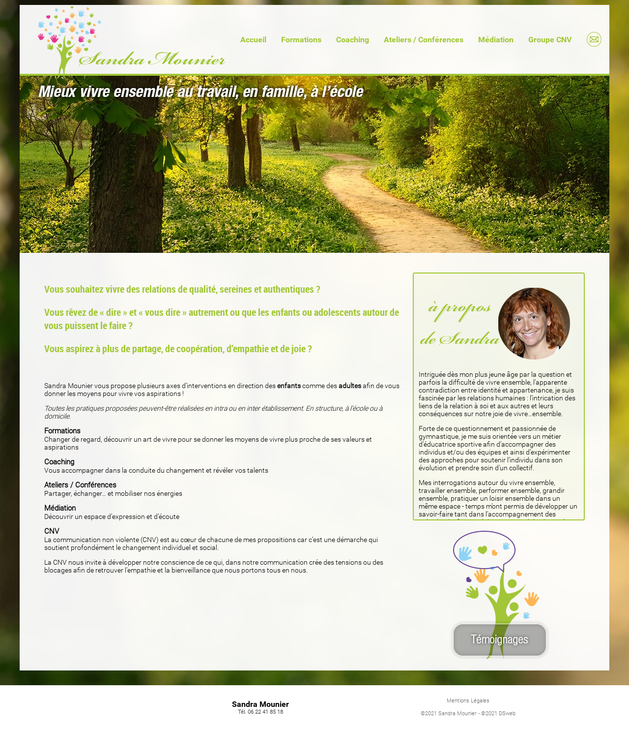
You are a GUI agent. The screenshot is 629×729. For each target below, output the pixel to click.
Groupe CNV (550, 39)
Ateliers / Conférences (423, 39)
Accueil (253, 39)
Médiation (496, 39)
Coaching (352, 39)
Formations (301, 39)
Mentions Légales (468, 701)
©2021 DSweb (498, 713)
